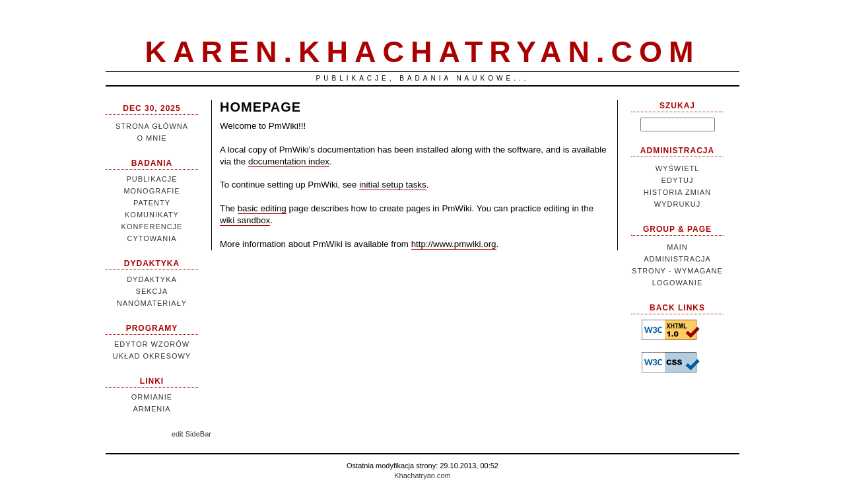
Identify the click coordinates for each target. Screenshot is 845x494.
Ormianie (151, 397)
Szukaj (677, 105)
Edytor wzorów (151, 344)
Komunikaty (152, 215)
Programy (152, 328)
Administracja (677, 150)
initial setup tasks (392, 185)
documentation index (288, 161)
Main (677, 247)
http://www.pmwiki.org (453, 244)
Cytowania (151, 238)
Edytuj (677, 180)
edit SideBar (191, 434)
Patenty (151, 203)
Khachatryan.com (422, 475)
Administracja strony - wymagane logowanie (677, 271)
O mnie (151, 138)
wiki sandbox (245, 220)
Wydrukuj (677, 204)
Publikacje (151, 179)
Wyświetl (678, 168)
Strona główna (152, 126)
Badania (151, 163)
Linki (152, 381)
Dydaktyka (152, 263)
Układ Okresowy (152, 356)
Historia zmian (677, 192)
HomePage (260, 107)
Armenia (151, 409)
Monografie (151, 191)
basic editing (262, 208)
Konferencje (152, 226)
